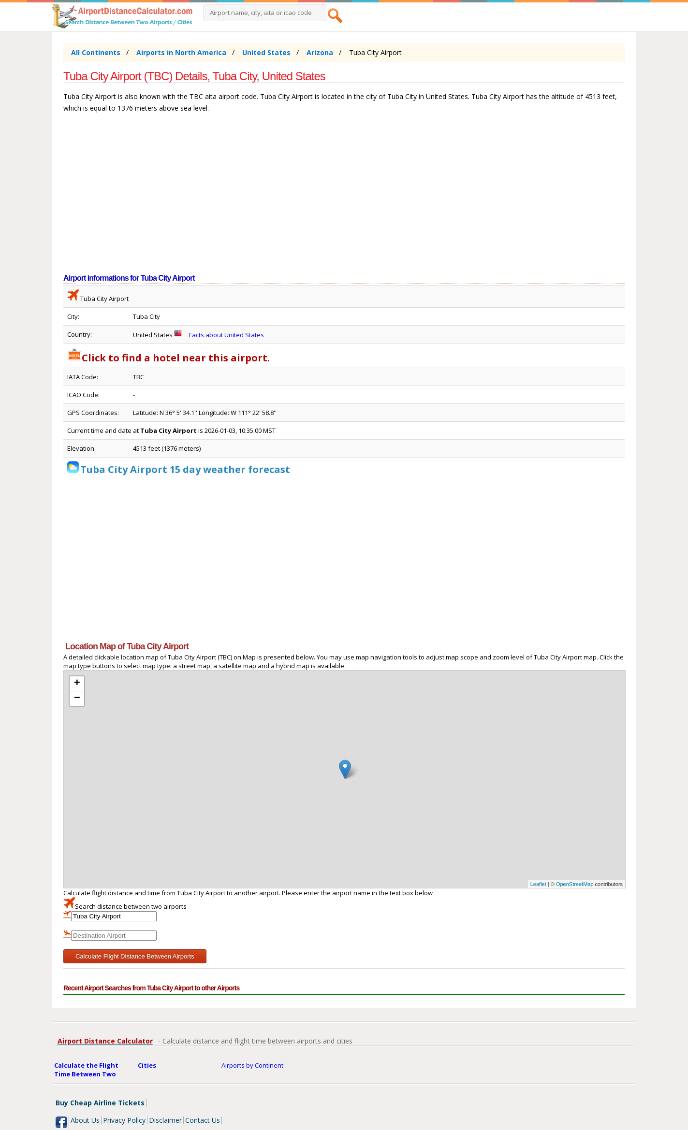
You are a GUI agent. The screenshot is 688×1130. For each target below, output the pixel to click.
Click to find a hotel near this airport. (168, 357)
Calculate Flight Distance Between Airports (134, 956)
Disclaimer (165, 1120)
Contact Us (202, 1120)
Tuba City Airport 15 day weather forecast (185, 469)
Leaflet (538, 884)
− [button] (77, 698)
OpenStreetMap (575, 884)
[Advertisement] (344, 198)
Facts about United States (226, 334)
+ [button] (77, 683)
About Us (85, 1120)
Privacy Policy (124, 1120)
